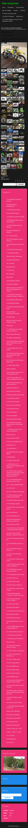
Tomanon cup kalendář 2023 (14, 441)
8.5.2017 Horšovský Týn (13, 673)
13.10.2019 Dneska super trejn (15, 500)
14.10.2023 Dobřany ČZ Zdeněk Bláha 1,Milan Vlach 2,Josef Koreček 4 (15, 342)
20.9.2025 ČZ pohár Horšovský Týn (15, 245)
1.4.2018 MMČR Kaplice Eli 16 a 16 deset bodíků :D (15, 627)
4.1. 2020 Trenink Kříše (13, 460)
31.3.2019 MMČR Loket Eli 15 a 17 (15, 544)
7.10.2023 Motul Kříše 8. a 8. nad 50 (14, 349)
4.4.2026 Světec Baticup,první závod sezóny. (15, 221)
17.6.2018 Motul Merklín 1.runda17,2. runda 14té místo (15, 594)
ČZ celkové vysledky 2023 (14, 338)
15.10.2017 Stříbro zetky (13, 659)
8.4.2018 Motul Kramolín (13, 618)
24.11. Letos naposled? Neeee (15, 484)
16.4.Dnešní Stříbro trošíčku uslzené (14, 698)
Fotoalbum (11, 7)
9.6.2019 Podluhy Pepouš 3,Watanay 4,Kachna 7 (14, 520)
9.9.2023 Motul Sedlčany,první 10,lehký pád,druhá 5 (15, 373)
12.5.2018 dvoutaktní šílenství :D (15, 611)
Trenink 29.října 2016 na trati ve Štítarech (15, 686)
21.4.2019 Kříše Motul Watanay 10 (15, 539)
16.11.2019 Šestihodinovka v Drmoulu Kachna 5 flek (14, 480)
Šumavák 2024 (11, 317)
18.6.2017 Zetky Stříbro (13, 663)
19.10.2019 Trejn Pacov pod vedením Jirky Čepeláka (14, 496)
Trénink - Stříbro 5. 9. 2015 (14, 732)
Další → (3, 177)
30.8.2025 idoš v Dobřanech (14, 256)
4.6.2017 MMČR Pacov (13, 666)
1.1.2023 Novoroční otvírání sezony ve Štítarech (14, 430)
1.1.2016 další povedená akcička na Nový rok (15, 707)
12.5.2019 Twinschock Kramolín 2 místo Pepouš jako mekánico (15, 528)
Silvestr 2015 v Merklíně (13, 711)
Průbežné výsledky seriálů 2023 (15, 395)
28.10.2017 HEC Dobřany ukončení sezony (13, 646)
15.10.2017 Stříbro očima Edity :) (15, 651)
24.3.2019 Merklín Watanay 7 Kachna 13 (15, 549)
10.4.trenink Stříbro (12, 415)
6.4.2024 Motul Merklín (13, 303)
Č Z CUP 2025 (10, 270)
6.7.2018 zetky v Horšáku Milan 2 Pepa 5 (15, 589)
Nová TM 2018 (11, 642)
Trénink (16, 10)
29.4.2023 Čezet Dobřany (13, 405)
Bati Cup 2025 (10, 274)
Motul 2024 (10, 326)
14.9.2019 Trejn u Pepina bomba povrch (16, 508)
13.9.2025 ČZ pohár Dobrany (14, 249)
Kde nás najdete (6, 10)
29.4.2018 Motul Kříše (13, 614)
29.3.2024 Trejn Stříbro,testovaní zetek (13, 312)
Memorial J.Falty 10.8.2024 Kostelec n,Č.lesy (14, 321)
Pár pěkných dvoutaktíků (15, 27)
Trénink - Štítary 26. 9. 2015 (14, 728)
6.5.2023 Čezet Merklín (13, 402)
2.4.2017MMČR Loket (12, 676)
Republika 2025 (11, 267)
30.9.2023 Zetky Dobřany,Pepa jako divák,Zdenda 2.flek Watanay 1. (15, 355)
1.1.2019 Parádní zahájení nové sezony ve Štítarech (15, 565)
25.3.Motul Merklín (12, 412)
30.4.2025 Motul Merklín (13, 281)
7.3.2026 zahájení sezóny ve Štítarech (14, 226)
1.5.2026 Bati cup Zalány (13, 210)
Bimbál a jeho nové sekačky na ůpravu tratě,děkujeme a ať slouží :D (15, 289)
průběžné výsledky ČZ (13, 388)
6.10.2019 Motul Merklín (13, 504)
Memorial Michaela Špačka (14, 419)
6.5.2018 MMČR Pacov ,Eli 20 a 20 (15, 622)
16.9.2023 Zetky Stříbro (13, 365)
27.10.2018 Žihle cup (12, 578)
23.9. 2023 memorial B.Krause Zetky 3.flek (15, 361)
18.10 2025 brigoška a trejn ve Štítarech (15, 240)
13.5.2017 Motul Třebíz (13, 670)
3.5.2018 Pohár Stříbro (13, 604)
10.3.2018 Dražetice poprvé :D (15, 631)
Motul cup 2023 (11, 434)
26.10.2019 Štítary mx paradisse (15, 491)
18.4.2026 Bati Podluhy (13, 213)
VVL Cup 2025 (10, 263)
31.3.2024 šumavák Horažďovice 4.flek (15, 307)
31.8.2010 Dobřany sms (13, 516)
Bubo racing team (10, 3)
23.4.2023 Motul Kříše (13, 408)
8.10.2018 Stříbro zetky (13, 581)
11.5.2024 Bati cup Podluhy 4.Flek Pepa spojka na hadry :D (15, 295)
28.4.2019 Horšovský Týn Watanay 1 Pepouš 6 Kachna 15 (15, 534)
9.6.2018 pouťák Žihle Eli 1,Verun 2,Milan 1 (13, 599)
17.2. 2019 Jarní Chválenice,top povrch (15, 560)
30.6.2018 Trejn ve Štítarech (14, 585)
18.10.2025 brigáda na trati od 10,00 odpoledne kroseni (12, 20)
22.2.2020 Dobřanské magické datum (15, 452)
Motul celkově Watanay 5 (13, 334)
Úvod (3, 7)
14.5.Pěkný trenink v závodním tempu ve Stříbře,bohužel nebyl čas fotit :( (15, 692)
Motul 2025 (10, 277)
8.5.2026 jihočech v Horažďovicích (12, 205)
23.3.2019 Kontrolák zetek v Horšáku (14, 554)
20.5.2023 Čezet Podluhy (13, 391)
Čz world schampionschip (9, 13)
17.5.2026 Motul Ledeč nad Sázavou (14, 200)
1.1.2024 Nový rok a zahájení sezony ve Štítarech (14, 330)
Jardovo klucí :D (11, 445)
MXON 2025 (19, 16)
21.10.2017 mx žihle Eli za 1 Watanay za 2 (14, 655)
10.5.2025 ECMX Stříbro (13, 260)
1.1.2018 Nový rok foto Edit (14, 635)
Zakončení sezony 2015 (13, 725)
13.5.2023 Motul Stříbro (13, 398)
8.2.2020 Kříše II (11, 457)
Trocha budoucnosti (12, 721)
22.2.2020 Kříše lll (11, 448)
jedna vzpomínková (12, 512)
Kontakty (22, 10)
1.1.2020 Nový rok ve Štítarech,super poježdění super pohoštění (15, 465)
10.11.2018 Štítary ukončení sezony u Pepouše (14, 570)
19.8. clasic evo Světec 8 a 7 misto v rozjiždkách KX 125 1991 (15, 378)
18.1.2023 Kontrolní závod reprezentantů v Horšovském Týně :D (15, 424)
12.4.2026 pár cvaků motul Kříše (15, 217)
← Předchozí (4, 176)
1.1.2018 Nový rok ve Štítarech (15, 638)
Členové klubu (20, 7)
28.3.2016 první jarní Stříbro (14, 702)
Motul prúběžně (11, 369)
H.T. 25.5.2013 (10, 735)
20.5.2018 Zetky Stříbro (13, 607)
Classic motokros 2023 (13, 438)
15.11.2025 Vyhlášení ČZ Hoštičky (13, 231)
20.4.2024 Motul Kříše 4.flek (14, 300)
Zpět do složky (5, 179)
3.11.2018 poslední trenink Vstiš (15, 574)
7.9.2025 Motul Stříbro (13, 253)
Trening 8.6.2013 (11, 739)
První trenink (10, 742)
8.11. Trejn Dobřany (12, 236)
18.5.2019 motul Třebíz (13, 524)
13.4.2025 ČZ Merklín (8, 16)
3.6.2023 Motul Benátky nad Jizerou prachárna (14, 383)
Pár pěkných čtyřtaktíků (13, 715)
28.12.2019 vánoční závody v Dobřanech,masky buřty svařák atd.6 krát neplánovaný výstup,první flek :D (15, 473)
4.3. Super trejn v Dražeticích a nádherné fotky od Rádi (15, 681)
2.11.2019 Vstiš (11, 488)
